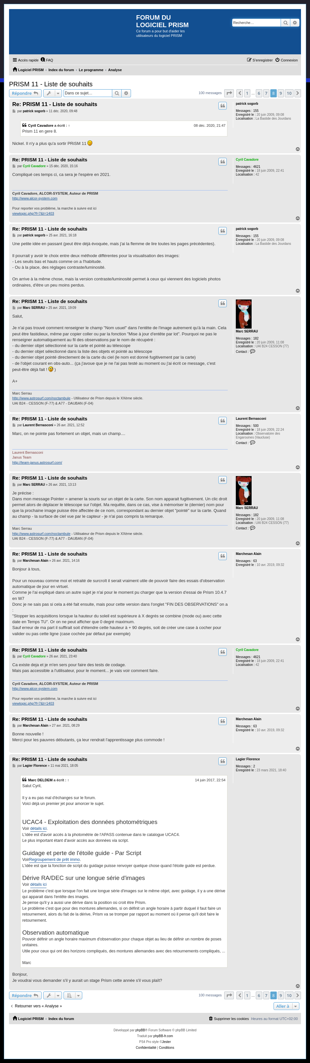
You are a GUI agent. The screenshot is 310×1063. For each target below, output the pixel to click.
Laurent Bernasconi (251, 418)
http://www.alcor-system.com (34, 198)
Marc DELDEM (40, 780)
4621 (256, 166)
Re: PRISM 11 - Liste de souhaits (54, 104)
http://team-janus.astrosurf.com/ (37, 462)
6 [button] (259, 93)
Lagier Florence (248, 759)
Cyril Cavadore (40, 125)
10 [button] (289, 93)
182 (256, 338)
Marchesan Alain (248, 554)
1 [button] (247, 93)
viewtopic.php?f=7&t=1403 (33, 213)
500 (256, 426)
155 (256, 111)
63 (255, 561)
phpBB (140, 1030)
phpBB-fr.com (163, 1036)
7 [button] (266, 93)
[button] (229, 93)
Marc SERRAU (247, 331)
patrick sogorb (247, 103)
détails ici (38, 828)
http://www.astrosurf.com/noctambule (41, 398)
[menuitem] (46, 60)
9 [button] (281, 93)
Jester (166, 1042)
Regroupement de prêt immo (54, 859)
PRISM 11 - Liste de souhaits (51, 84)
